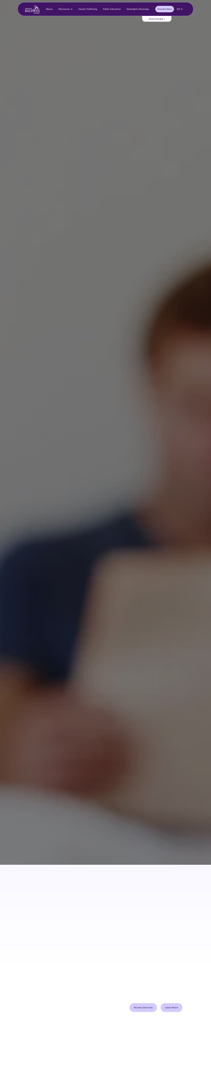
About (49, 9)
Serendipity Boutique (138, 9)
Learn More (171, 1007)
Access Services (39, 74)
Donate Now (165, 9)
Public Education (112, 9)
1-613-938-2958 (131, 860)
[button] (66, 9)
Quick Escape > (157, 18)
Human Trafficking (88, 9)
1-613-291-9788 (134, 866)
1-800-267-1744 (141, 873)
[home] (32, 9)
